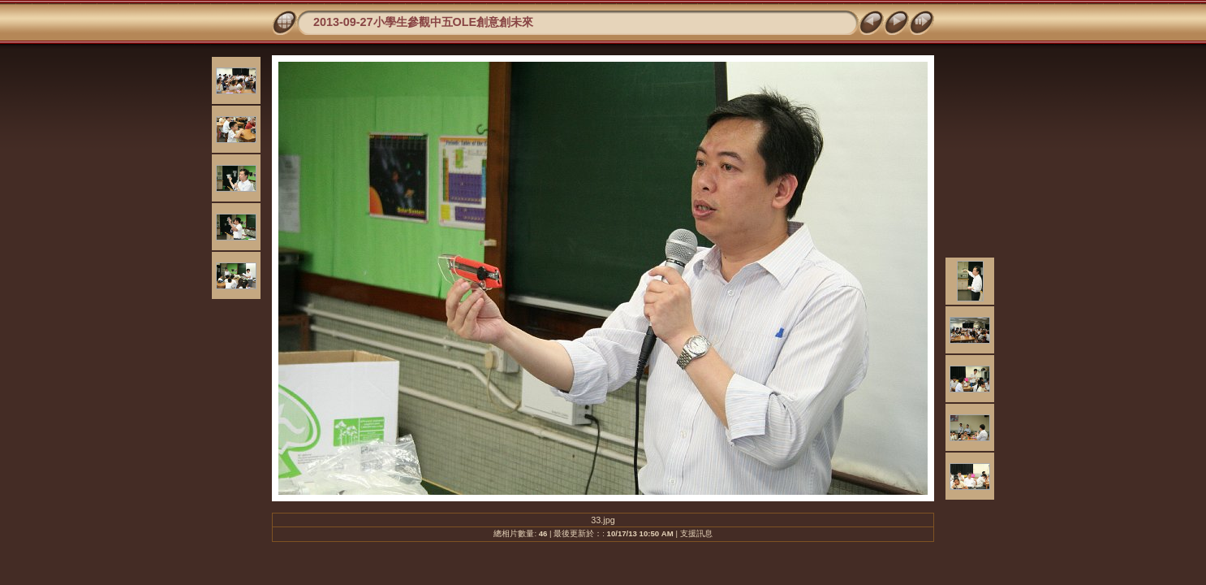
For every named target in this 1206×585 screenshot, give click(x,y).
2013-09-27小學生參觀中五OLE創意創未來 (423, 21)
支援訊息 (696, 533)
